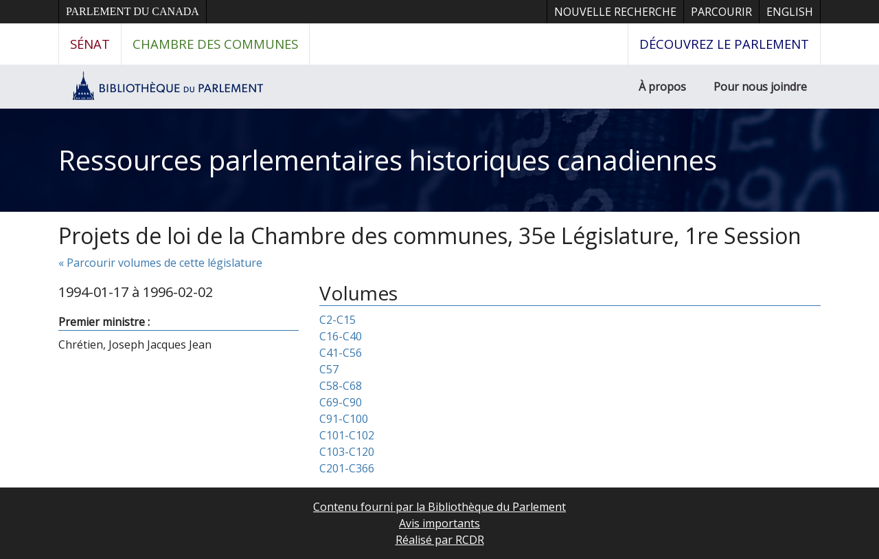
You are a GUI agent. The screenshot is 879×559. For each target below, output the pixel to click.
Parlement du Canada (132, 11)
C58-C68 (340, 385)
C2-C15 (337, 319)
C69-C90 (340, 402)
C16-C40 (340, 336)
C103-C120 (346, 451)
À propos (662, 86)
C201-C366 (346, 468)
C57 (329, 369)
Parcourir (721, 11)
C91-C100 (343, 418)
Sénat (90, 43)
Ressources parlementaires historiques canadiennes (387, 160)
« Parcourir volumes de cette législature (160, 262)
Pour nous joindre (760, 86)
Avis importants (439, 523)
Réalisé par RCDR (440, 539)
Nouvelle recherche (615, 11)
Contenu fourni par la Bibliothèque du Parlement (439, 506)
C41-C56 (340, 352)
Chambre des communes (215, 43)
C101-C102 (346, 435)
